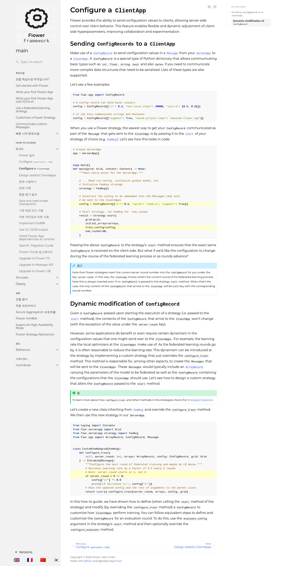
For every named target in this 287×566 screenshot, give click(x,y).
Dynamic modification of (248, 22)
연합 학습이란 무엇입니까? (32, 79)
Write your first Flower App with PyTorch (34, 100)
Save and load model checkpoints (33, 202)
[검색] (36, 61)
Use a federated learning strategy (33, 109)
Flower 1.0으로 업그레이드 (36, 252)
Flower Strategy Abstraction (35, 334)
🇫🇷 (30, 560)
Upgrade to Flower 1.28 (35, 271)
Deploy (21, 284)
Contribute (23, 365)
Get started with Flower (32, 85)
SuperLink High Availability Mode (34, 326)
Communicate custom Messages (31, 125)
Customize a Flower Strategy (35, 117)
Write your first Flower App (34, 92)
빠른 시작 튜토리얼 (27, 133)
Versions (25, 552)
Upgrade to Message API (36, 265)
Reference (23, 350)
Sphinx (88, 560)
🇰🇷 (56, 560)
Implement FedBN (32, 223)
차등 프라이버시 (26, 305)
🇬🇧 (17, 560)
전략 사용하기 (27, 181)
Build (19, 149)
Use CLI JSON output (33, 229)
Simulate (22, 277)
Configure (36, 162)
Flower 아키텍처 (26, 318)
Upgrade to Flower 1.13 (34, 258)
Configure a (34, 168)
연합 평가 (22, 299)
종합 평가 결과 (28, 194)
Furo (119, 560)
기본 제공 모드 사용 (31, 210)
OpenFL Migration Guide (36, 245)
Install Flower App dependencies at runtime (36, 237)
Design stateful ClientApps (37, 175)
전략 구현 (25, 188)
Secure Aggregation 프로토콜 (36, 312)
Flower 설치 (27, 155)
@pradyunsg (106, 560)
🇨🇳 (43, 560)
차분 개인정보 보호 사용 (34, 217)
